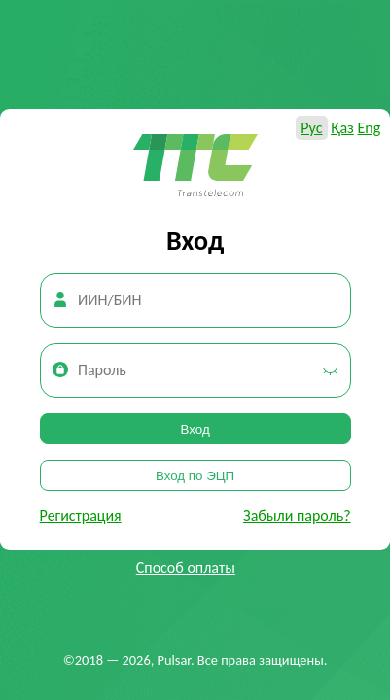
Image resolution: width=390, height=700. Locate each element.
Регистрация (81, 516)
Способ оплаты (185, 567)
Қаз (342, 128)
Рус (311, 128)
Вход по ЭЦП (195, 476)
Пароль (102, 370)
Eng (368, 128)
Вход (195, 429)
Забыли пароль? (296, 516)
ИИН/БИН (110, 300)
